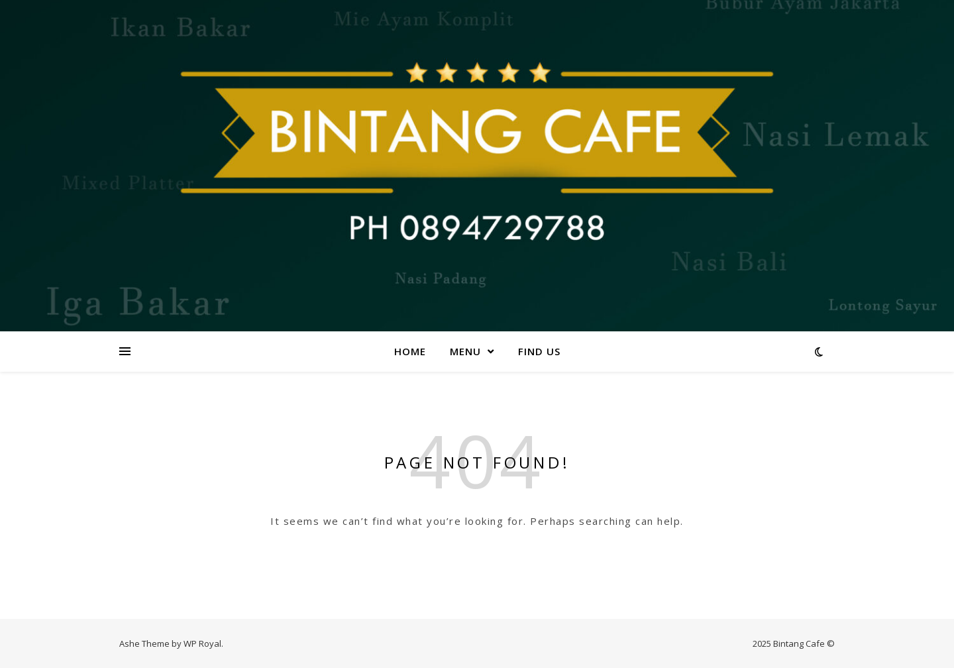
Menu (465, 351)
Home (410, 351)
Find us (539, 351)
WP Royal (202, 643)
